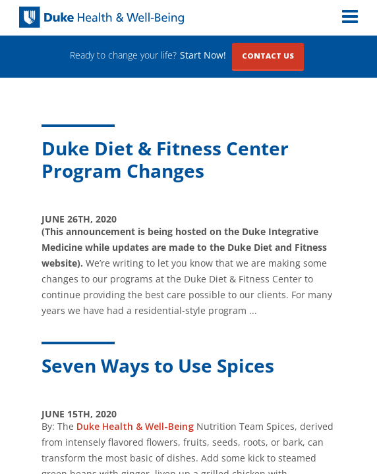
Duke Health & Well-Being (135, 426)
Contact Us (268, 56)
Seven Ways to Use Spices (158, 365)
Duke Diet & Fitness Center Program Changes (165, 159)
